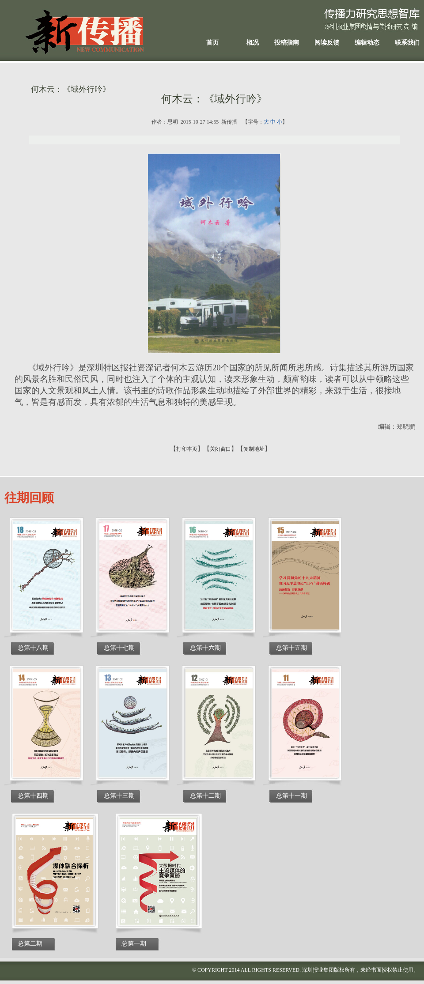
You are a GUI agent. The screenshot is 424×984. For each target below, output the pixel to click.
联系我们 (407, 42)
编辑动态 (367, 42)
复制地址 (254, 449)
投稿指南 (286, 42)
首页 (212, 42)
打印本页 (186, 449)
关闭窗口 (220, 449)
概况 (252, 42)
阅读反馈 (326, 42)
